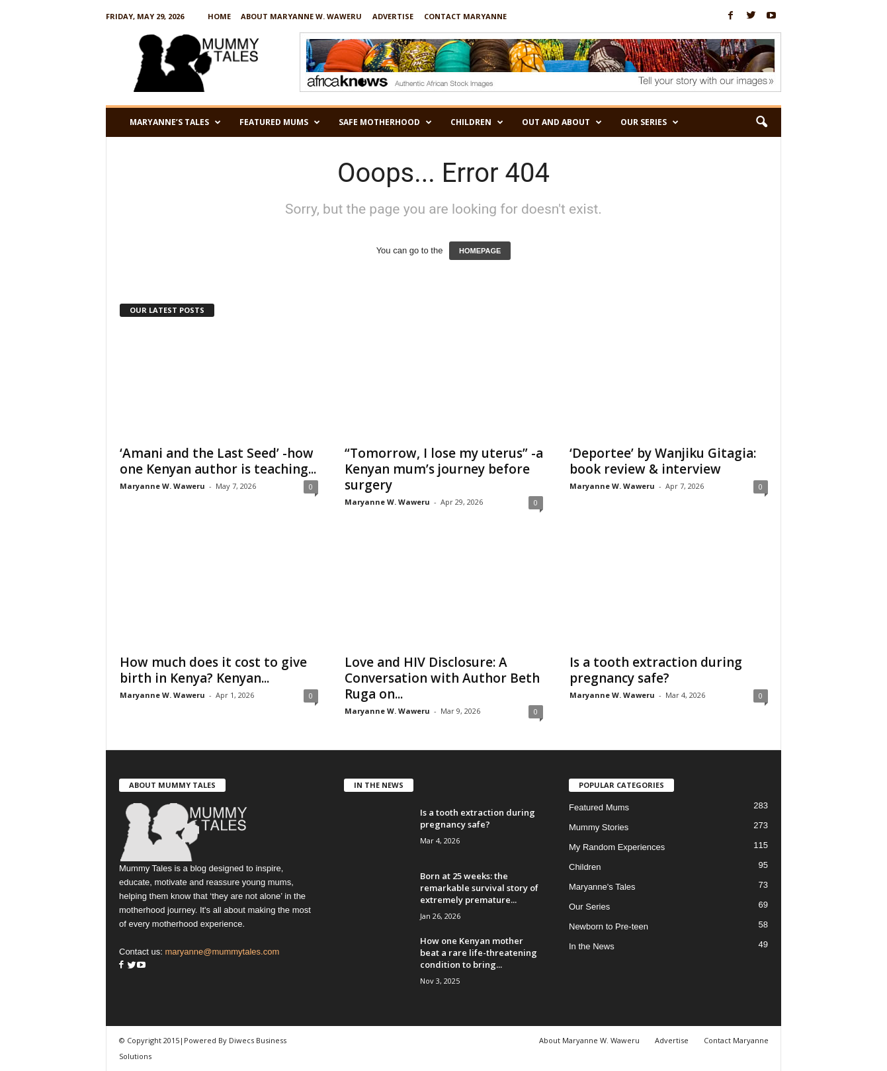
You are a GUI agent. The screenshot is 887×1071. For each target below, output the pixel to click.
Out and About (562, 122)
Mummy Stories (598, 827)
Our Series (649, 122)
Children (476, 122)
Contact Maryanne (465, 16)
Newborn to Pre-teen (608, 926)
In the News (591, 946)
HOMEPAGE (480, 251)
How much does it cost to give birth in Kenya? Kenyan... (213, 670)
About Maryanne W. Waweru (301, 16)
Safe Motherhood (385, 122)
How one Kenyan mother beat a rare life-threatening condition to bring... (478, 952)
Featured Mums (279, 122)
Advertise (392, 16)
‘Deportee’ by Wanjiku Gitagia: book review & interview (663, 461)
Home (219, 16)
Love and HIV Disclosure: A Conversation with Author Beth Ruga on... (442, 678)
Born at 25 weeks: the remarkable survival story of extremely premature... (479, 888)
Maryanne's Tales (602, 887)
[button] (761, 122)
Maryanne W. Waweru (162, 486)
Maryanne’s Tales (175, 122)
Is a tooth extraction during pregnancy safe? (656, 670)
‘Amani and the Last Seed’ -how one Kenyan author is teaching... (218, 461)
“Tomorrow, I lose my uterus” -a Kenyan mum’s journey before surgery (444, 469)
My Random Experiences (617, 847)
